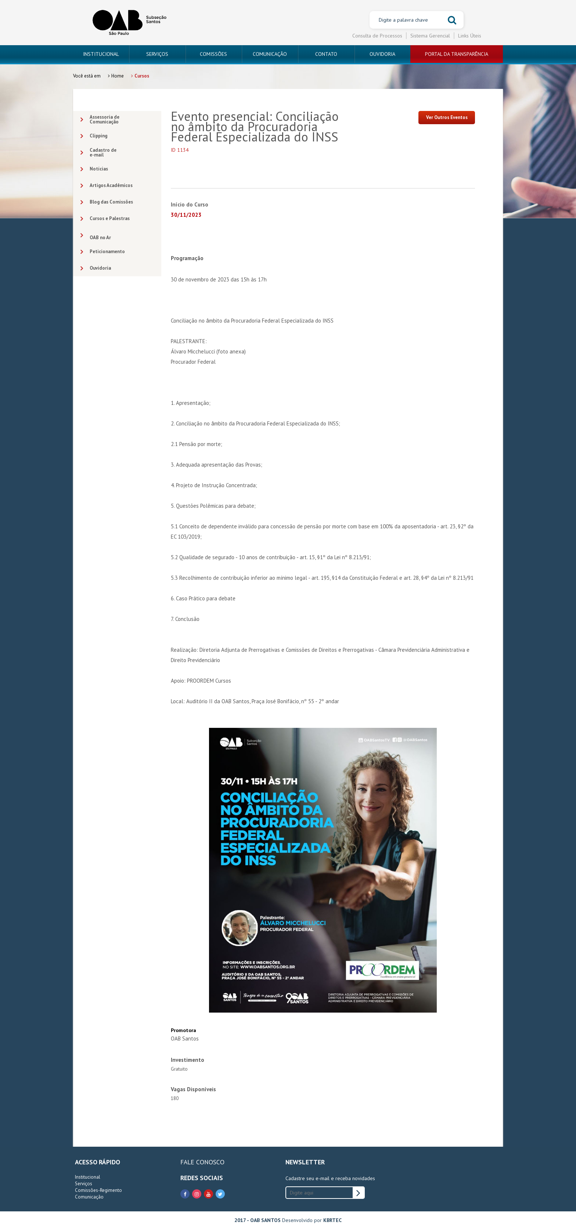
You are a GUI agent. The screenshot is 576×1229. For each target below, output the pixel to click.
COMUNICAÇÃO (270, 54)
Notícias (94, 169)
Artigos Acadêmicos (106, 185)
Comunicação (89, 1197)
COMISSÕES (213, 54)
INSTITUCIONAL (101, 54)
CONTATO (326, 54)
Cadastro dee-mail (98, 152)
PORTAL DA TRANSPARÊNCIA (456, 54)
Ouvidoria (95, 268)
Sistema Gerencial (430, 35)
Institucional (87, 1177)
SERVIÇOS (157, 54)
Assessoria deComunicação (99, 119)
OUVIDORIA (382, 54)
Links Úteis (469, 35)
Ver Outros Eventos (447, 117)
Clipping (93, 136)
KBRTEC (332, 1220)
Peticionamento (102, 251)
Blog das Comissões (106, 202)
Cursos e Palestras (105, 218)
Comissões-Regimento (98, 1190)
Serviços (83, 1184)
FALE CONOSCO (202, 1162)
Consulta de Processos (377, 35)
